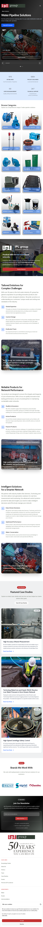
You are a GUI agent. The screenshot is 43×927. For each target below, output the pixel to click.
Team (2, 873)
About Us (3, 866)
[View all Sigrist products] (21, 785)
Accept (22, 920)
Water (2, 892)
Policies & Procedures (7, 882)
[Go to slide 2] (21, 66)
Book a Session (21, 269)
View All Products (7, 25)
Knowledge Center (6, 863)
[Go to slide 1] (20, 66)
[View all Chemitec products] (35, 785)
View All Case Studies (21, 603)
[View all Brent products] (8, 785)
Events (3, 879)
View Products (21, 57)
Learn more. (4, 915)
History (3, 869)
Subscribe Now (21, 818)
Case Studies (4, 876)
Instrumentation (5, 899)
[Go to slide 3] (22, 66)
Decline (22, 924)
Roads (3, 896)
